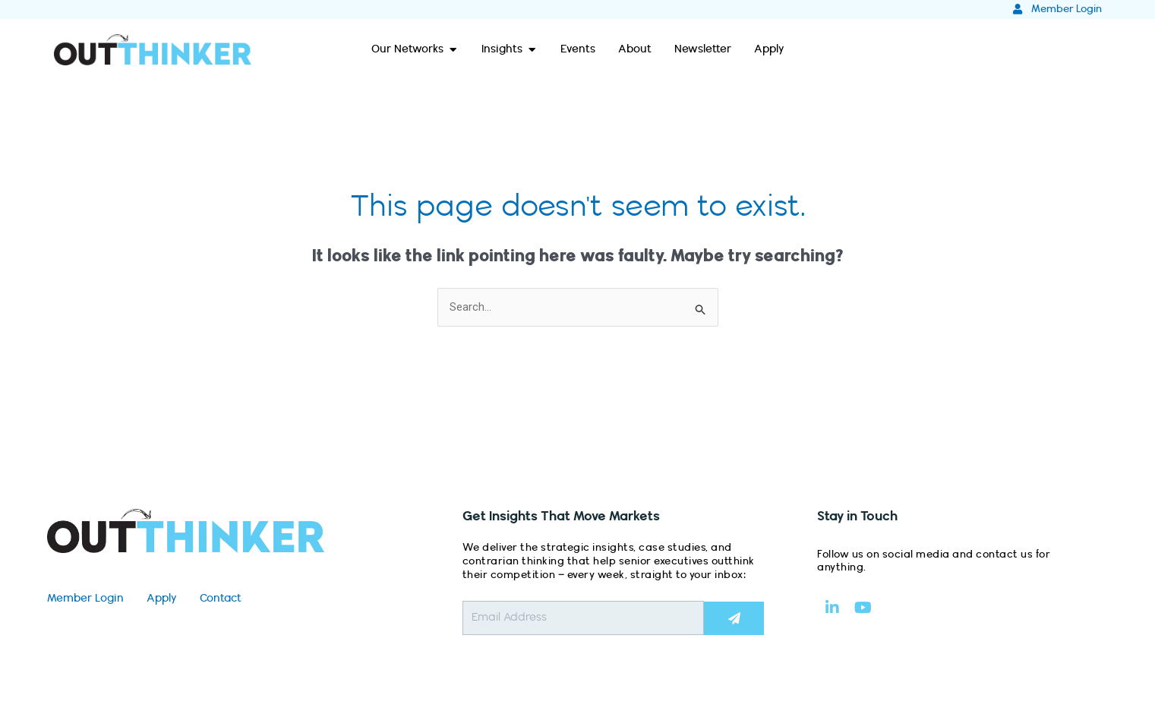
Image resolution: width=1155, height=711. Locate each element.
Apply (162, 598)
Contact (220, 598)
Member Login (85, 598)
